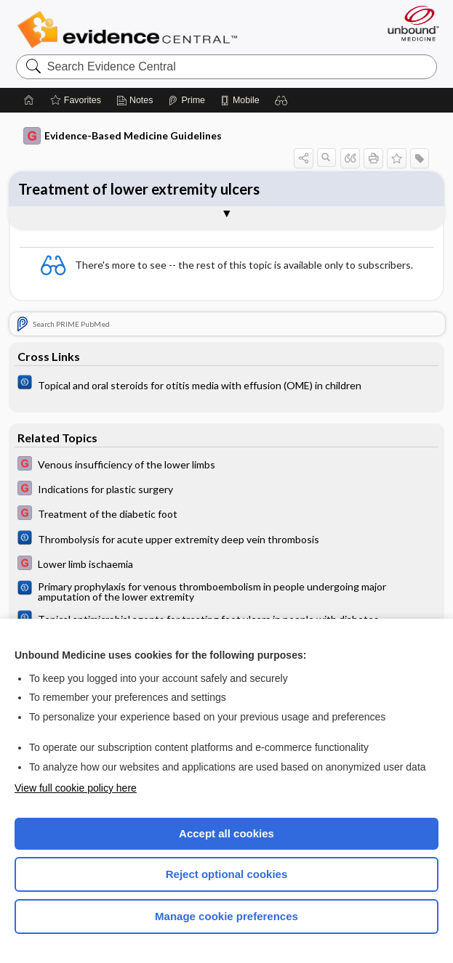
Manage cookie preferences (226, 916)
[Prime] (186, 100)
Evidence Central (130, 29)
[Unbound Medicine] (409, 23)
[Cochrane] (226, 384)
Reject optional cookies (227, 874)
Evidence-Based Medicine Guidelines (122, 136)
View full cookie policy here (76, 788)
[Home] (29, 100)
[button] (281, 100)
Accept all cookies (226, 833)
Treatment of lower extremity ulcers (139, 189)
